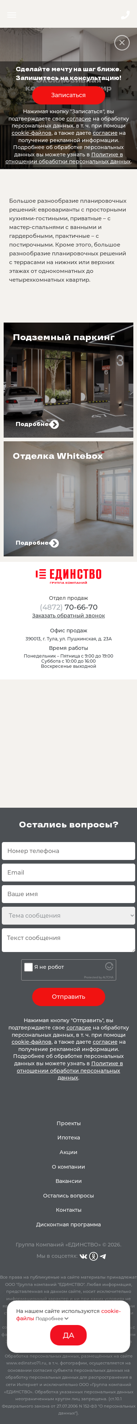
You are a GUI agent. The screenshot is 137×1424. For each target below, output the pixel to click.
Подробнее (51, 1318)
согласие (78, 118)
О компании (68, 1167)
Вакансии (69, 1181)
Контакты (68, 1210)
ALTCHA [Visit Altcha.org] (108, 977)
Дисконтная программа (68, 1224)
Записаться (68, 95)
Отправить (68, 996)
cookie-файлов (32, 133)
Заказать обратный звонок (68, 615)
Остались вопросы (68, 1195)
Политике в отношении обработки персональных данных (68, 158)
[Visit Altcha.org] (109, 968)
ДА (68, 1335)
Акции (68, 1152)
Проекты (69, 1123)
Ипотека (68, 1137)
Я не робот (49, 967)
